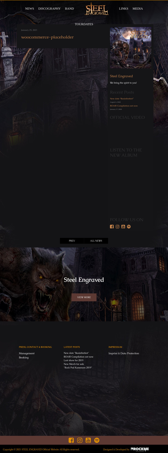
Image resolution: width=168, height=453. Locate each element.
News (29, 8)
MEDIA (138, 8)
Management (27, 353)
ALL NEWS (96, 240)
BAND (69, 8)
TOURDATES (84, 24)
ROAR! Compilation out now (124, 105)
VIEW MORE (84, 297)
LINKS (123, 8)
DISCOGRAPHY (49, 8)
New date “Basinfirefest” (122, 98)
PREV (72, 240)
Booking (24, 357)
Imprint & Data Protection (124, 353)
